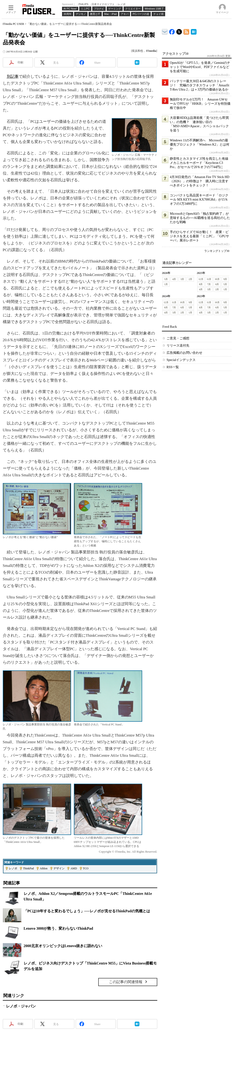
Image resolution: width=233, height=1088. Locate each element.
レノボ (13, 868)
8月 (201, 284)
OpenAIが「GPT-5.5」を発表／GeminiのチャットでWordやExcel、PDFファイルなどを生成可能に (200, 67)
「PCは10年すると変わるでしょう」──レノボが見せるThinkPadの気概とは (87, 911)
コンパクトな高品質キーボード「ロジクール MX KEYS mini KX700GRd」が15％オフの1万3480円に (199, 199)
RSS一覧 (173, 367)
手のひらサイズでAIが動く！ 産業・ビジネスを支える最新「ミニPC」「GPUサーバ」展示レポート (199, 236)
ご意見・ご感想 (178, 338)
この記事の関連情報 (125, 982)
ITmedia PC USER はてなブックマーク (194, 31)
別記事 (13, 76)
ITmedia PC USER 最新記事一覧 (186, 31)
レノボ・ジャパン (21, 1006)
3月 (182, 279)
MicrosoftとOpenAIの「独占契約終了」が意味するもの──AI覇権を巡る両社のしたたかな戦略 (200, 218)
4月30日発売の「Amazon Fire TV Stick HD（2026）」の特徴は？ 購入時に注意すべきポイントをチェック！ (199, 181)
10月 (217, 279)
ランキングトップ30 (216, 251)
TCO (86, 868)
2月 (190, 279)
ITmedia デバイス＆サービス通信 (165, 31)
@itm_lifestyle (179, 30)
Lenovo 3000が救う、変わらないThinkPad (58, 928)
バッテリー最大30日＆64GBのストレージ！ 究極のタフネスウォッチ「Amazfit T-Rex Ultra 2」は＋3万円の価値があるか (199, 85)
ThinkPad (28, 868)
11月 (209, 279)
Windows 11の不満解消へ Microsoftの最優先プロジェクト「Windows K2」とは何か (199, 144)
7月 (209, 284)
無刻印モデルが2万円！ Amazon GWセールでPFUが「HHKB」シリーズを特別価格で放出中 (200, 104)
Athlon (43, 868)
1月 (166, 284)
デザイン (59, 868)
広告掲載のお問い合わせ (184, 352)
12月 (200, 279)
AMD (73, 868)
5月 (166, 279)
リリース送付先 (178, 345)
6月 (217, 284)
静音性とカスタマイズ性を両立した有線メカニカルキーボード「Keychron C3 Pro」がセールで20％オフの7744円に (199, 163)
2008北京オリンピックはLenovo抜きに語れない (63, 946)
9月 (225, 279)
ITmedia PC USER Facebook (172, 30)
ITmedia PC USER (13, 24)
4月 (174, 279)
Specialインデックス (181, 360)
